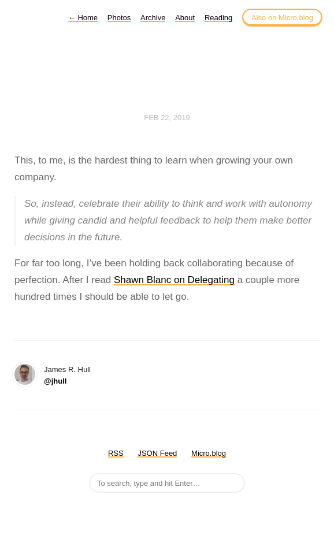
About (185, 17)
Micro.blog (208, 453)
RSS (116, 453)
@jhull (55, 381)
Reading (218, 17)
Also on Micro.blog (282, 17)
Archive (152, 17)
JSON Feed (157, 453)
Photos (119, 17)
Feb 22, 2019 (167, 117)
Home (83, 17)
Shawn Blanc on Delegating (174, 279)
